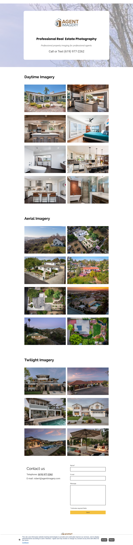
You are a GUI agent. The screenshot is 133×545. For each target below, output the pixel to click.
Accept (104, 540)
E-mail (72, 474)
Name (72, 465)
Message (73, 483)
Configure (25, 542)
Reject (112, 540)
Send (88, 512)
